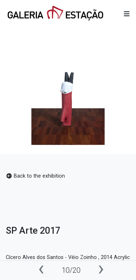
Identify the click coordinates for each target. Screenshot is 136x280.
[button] (127, 14)
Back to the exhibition (35, 176)
